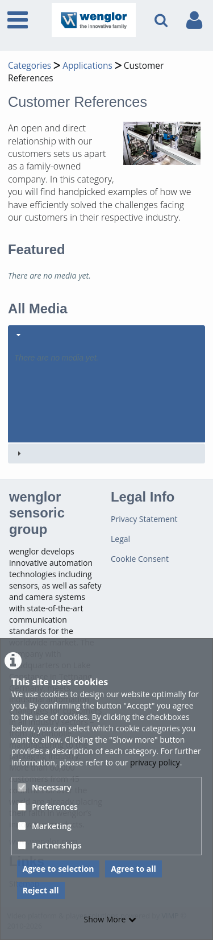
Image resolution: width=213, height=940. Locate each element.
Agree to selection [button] (58, 868)
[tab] (106, 383)
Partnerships (50, 845)
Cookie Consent (140, 558)
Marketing (45, 826)
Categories (29, 66)
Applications (87, 66)
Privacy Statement (144, 519)
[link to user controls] (194, 20)
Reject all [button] (41, 890)
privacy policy (155, 762)
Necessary (45, 787)
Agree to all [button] (133, 868)
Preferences (48, 806)
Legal (120, 538)
